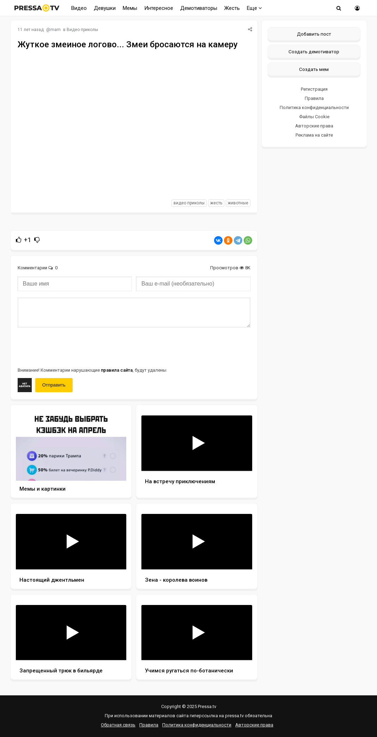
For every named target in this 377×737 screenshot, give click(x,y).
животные (238, 202)
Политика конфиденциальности (314, 107)
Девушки (105, 8)
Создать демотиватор (313, 51)
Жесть (232, 8)
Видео (79, 8)
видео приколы (189, 202)
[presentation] (71, 346)
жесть (216, 202)
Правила (314, 98)
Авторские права (314, 125)
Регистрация (314, 89)
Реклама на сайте (314, 135)
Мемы (130, 8)
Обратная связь (118, 724)
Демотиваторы (198, 8)
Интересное (158, 8)
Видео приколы (82, 29)
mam (55, 29)
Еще (254, 8)
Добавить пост (314, 34)
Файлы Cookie (314, 116)
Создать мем (314, 69)
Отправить (54, 385)
